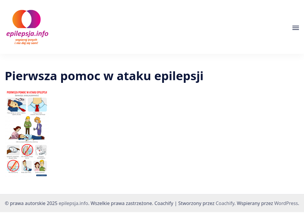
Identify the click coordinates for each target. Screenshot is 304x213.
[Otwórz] (295, 27)
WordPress (286, 203)
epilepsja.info (73, 203)
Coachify (225, 203)
